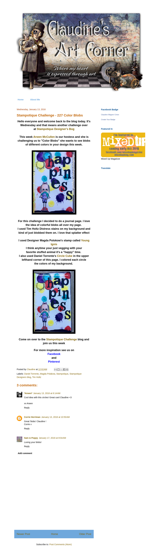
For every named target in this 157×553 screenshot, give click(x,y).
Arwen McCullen (44, 136)
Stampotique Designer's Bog (55, 129)
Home (21, 99)
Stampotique (62, 374)
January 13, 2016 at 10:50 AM (55, 417)
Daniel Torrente (31, 374)
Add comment (25, 453)
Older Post (85, 534)
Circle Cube (64, 255)
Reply (27, 407)
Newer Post (23, 534)
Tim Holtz (36, 377)
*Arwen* (28, 393)
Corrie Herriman (32, 417)
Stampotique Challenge (61, 339)
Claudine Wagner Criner (110, 115)
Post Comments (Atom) (60, 544)
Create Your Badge (108, 119)
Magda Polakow (47, 374)
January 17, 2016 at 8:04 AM (52, 438)
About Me (35, 99)
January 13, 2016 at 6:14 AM (46, 393)
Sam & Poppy (31, 438)
